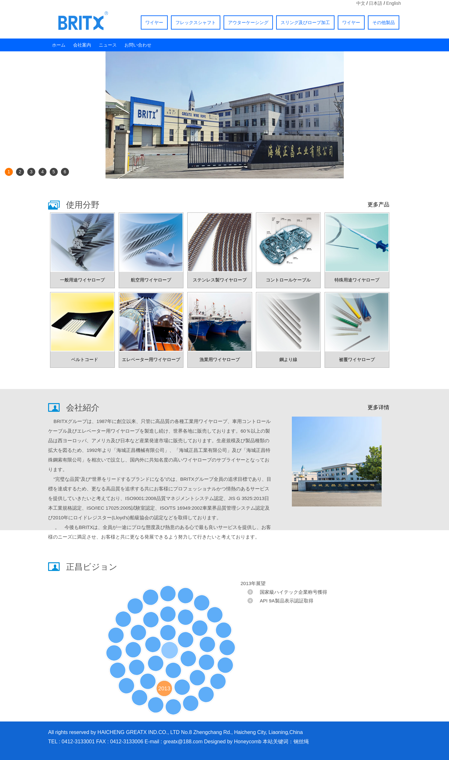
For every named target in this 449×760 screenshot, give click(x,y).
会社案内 (82, 45)
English (393, 3)
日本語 (375, 3)
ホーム (58, 45)
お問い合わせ (137, 45)
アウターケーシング (248, 22)
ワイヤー (154, 22)
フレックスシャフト (195, 22)
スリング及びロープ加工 (305, 22)
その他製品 (383, 22)
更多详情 (378, 407)
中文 (360, 3)
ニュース (108, 45)
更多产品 (378, 205)
